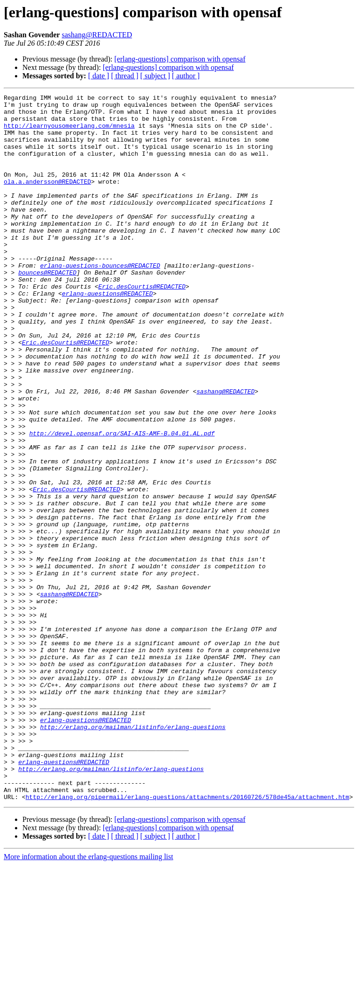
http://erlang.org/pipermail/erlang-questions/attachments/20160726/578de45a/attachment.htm (187, 938)
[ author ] (186, 76)
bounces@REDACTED (47, 308)
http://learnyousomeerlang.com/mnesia (69, 132)
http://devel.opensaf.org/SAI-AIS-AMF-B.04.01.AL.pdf (122, 501)
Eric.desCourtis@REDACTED (142, 325)
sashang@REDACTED (97, 35)
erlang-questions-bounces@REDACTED (100, 300)
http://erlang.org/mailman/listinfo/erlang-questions (133, 854)
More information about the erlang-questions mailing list (88, 998)
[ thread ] (124, 76)
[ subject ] (155, 76)
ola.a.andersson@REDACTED (47, 199)
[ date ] (98, 76)
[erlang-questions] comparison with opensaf (179, 59)
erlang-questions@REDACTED (107, 334)
